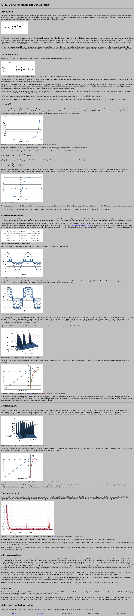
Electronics (40, 613)
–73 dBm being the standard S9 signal (81, 225)
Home (14, 613)
